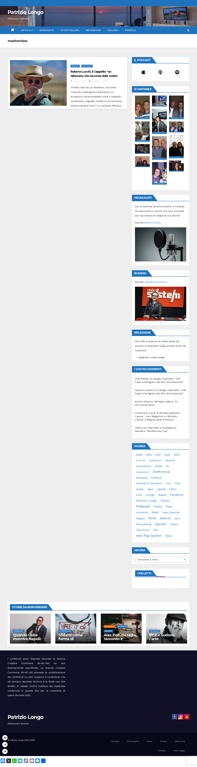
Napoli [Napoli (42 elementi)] (162, 494)
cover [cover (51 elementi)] (158, 466)
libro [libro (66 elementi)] (173, 489)
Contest (115, 741)
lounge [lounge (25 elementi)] (150, 495)
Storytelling (69, 30)
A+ (4, 737)
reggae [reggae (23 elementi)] (140, 518)
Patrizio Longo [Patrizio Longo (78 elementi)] (146, 500)
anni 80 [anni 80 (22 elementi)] (140, 460)
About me (180, 741)
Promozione (133, 741)
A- (5, 751)
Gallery (113, 30)
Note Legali (179, 750)
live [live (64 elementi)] (139, 495)
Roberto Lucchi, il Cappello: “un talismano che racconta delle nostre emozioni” (94, 76)
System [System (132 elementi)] (161, 524)
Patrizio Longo (25, 12)
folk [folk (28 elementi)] (177, 483)
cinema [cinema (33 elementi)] (170, 460)
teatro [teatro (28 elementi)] (174, 524)
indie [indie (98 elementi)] (139, 489)
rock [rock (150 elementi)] (152, 518)
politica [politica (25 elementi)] (158, 506)
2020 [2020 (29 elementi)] (149, 454)
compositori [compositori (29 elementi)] (143, 466)
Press (149, 741)
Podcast (75, 66)
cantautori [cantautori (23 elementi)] (155, 460)
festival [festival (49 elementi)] (156, 477)
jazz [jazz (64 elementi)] (150, 489)
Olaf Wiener (142, 378)
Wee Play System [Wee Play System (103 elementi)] (149, 536)
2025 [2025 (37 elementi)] (177, 454)
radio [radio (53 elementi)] (155, 512)
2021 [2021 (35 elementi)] (158, 454)
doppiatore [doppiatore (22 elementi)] (142, 472)
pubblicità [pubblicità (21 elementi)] (142, 512)
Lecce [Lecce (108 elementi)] (161, 489)
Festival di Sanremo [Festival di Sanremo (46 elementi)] (149, 483)
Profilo (130, 30)
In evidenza (109, 626)
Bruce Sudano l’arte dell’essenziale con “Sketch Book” (166, 641)
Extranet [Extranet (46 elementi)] (142, 477)
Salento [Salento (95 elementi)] (165, 518)
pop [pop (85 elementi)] (169, 506)
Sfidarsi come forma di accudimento (70, 639)
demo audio (153, 222)
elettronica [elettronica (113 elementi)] (161, 472)
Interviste (47, 30)
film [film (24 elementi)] (168, 483)
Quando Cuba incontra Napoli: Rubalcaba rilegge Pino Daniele (29, 641)
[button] (188, 30)
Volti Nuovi (87, 66)
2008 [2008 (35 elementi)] (139, 454)
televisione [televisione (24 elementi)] (142, 530)
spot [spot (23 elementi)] (177, 518)
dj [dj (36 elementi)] (167, 466)
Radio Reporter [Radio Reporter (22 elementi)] (171, 512)
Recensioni (93, 30)
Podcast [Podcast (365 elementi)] (143, 506)
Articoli (27, 30)
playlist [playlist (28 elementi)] (165, 500)
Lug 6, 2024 (79, 81)
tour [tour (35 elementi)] (156, 529)
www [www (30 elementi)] (168, 535)
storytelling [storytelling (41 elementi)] (143, 524)
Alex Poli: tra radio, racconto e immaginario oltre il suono (121, 641)
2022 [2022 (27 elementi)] (167, 454)
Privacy (163, 741)
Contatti (162, 750)
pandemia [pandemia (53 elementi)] (176, 495)
